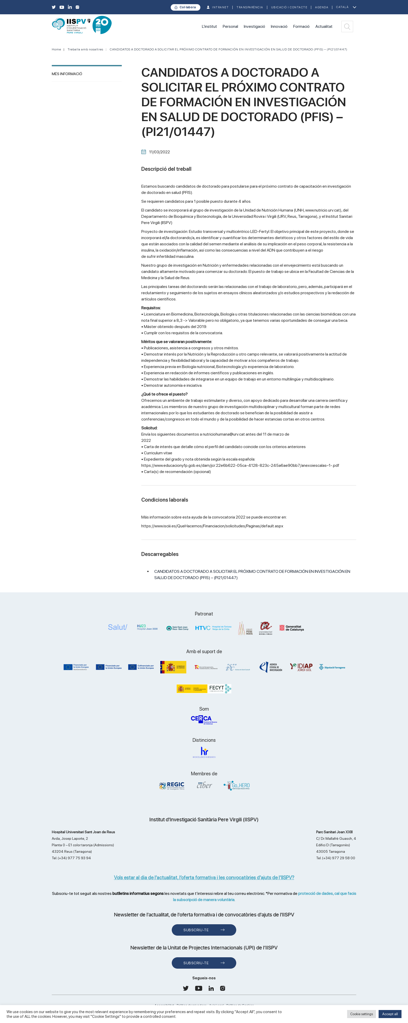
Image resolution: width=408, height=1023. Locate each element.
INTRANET (220, 7)
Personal (230, 26)
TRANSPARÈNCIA (250, 7)
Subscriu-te (196, 930)
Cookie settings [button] (361, 1014)
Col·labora (188, 7)
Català (342, 7)
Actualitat (324, 26)
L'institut (209, 26)
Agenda (321, 7)
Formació (301, 26)
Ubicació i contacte (289, 7)
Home (56, 49)
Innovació (279, 26)
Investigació (254, 26)
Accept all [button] (390, 1014)
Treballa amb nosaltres (85, 49)
